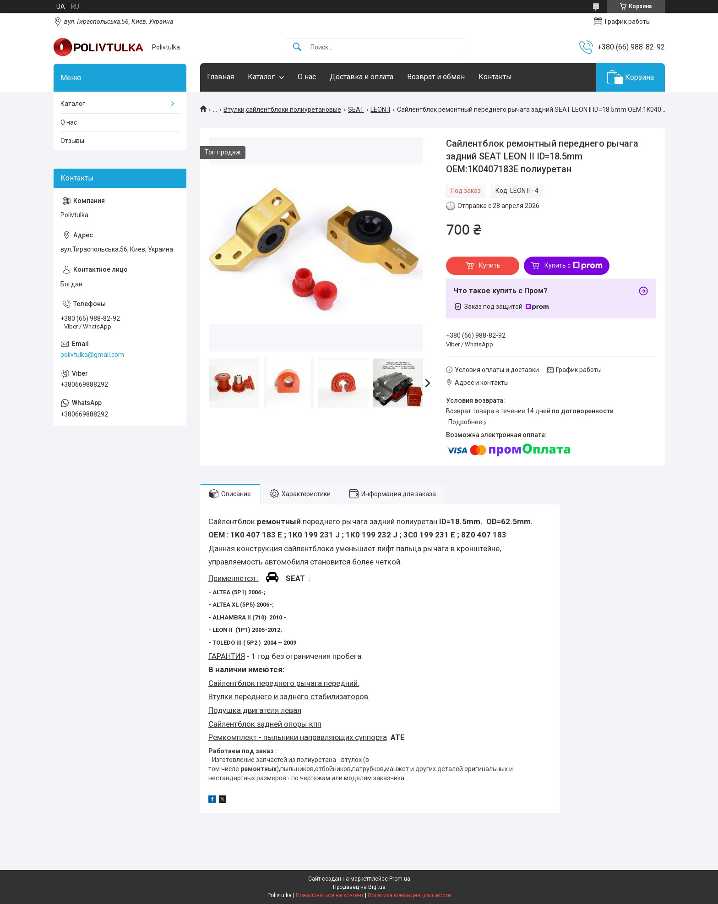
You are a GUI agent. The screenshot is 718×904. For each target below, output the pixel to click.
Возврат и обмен (436, 76)
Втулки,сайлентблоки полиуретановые (282, 109)
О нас (307, 76)
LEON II (380, 109)
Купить (489, 265)
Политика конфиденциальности (409, 895)
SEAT (356, 109)
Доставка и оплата (361, 76)
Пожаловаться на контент (330, 895)
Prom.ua (399, 879)
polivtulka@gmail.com (92, 354)
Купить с (573, 266)
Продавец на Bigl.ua (359, 887)
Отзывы (72, 140)
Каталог (261, 76)
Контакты (495, 76)
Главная (220, 76)
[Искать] (297, 47)
